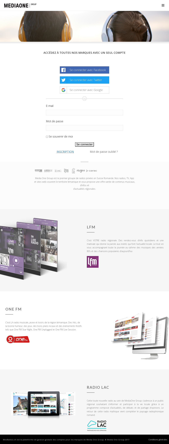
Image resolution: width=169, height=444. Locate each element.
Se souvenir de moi (61, 136)
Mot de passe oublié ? (104, 151)
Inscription (65, 151)
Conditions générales (157, 439)
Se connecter (84, 144)
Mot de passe (54, 121)
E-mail (50, 106)
